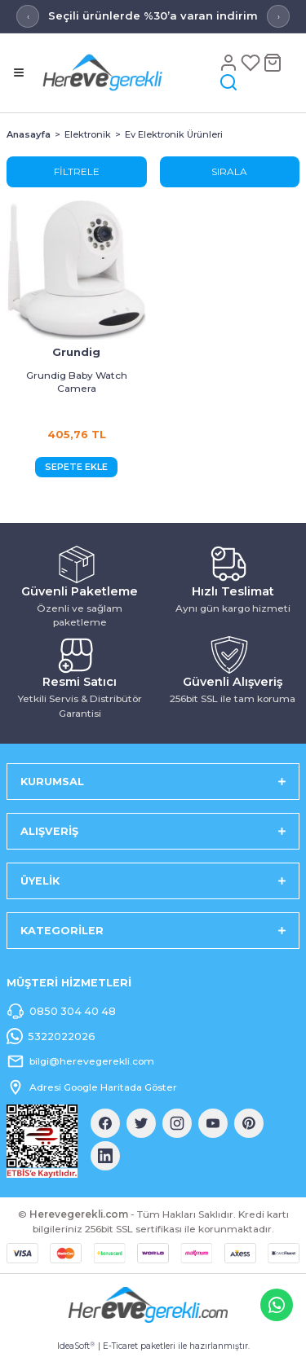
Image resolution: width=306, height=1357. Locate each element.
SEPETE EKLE (76, 466)
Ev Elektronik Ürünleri (174, 134)
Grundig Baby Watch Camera (76, 381)
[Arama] (228, 82)
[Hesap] (230, 62)
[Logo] (127, 72)
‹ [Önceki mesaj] (28, 16)
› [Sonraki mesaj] (278, 16)
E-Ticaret (120, 1346)
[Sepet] (272, 62)
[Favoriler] (252, 62)
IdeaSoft (76, 1346)
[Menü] (19, 72)
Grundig (76, 352)
